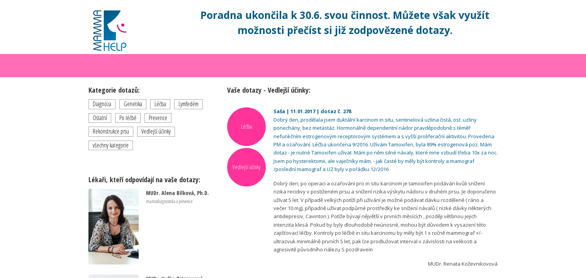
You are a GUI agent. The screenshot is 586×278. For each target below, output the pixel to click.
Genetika (133, 104)
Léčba (160, 104)
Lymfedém (188, 104)
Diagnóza (102, 104)
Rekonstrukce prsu (111, 131)
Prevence (158, 118)
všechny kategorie (111, 145)
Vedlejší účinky (156, 131)
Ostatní (100, 118)
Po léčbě (127, 118)
